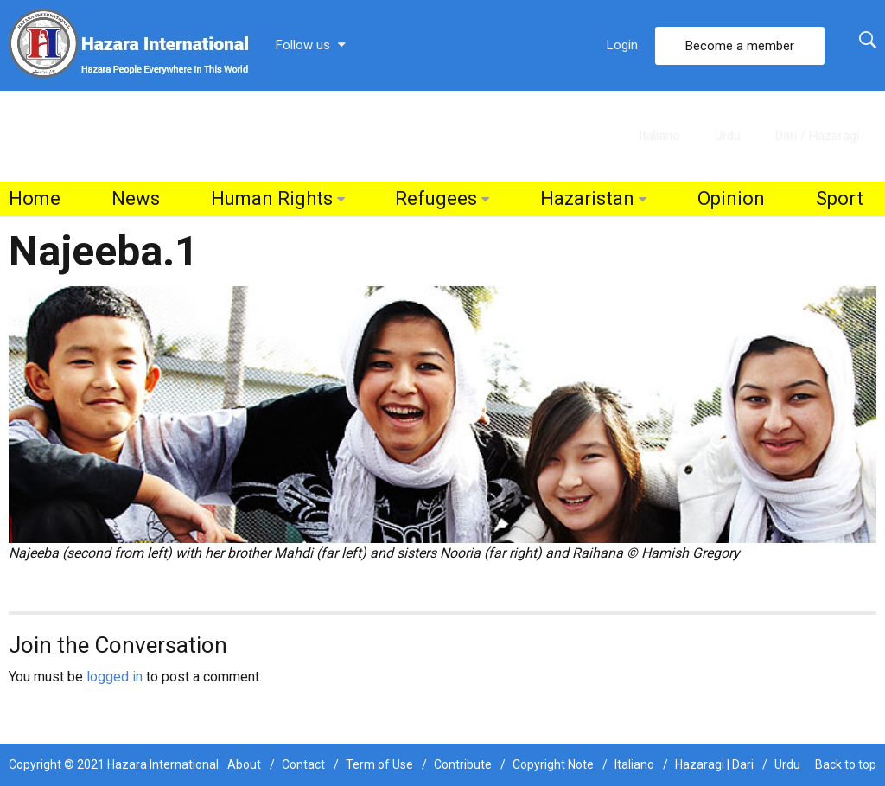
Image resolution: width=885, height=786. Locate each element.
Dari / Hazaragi (817, 136)
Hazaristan (587, 198)
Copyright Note (553, 764)
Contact (303, 764)
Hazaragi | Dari (714, 764)
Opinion (731, 198)
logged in (114, 676)
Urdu (728, 136)
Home (34, 198)
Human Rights (272, 198)
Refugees (436, 198)
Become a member (739, 46)
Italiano (659, 136)
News (135, 198)
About (244, 764)
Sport (839, 198)
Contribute (463, 764)
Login (622, 45)
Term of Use (379, 764)
